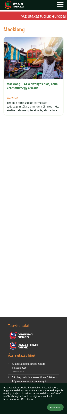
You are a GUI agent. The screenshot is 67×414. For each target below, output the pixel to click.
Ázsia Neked (14, 5)
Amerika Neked (22, 335)
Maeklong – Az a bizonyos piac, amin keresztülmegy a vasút (32, 86)
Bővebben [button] (27, 399)
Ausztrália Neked (24, 346)
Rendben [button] (55, 407)
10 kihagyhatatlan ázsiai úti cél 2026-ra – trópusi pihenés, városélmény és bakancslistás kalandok (35, 381)
